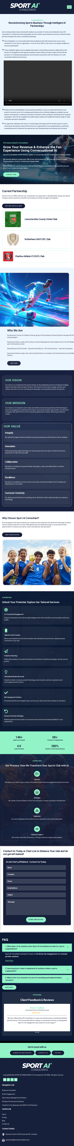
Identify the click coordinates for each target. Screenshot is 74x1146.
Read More (9, 961)
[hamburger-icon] (69, 7)
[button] (35, 1032)
